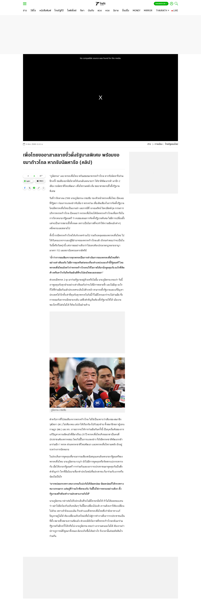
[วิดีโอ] (33, 11)
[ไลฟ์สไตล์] (71, 11)
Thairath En (161, 4)
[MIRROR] (148, 11)
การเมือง (158, 144)
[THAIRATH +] (162, 11)
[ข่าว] (25, 11)
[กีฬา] (82, 11)
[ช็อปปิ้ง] (125, 11)
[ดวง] (100, 11)
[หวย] (107, 11)
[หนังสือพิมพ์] (45, 11)
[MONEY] (136, 11)
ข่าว (149, 144)
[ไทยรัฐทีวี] (59, 11)
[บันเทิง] (91, 11)
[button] (25, 188)
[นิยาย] (116, 11)
